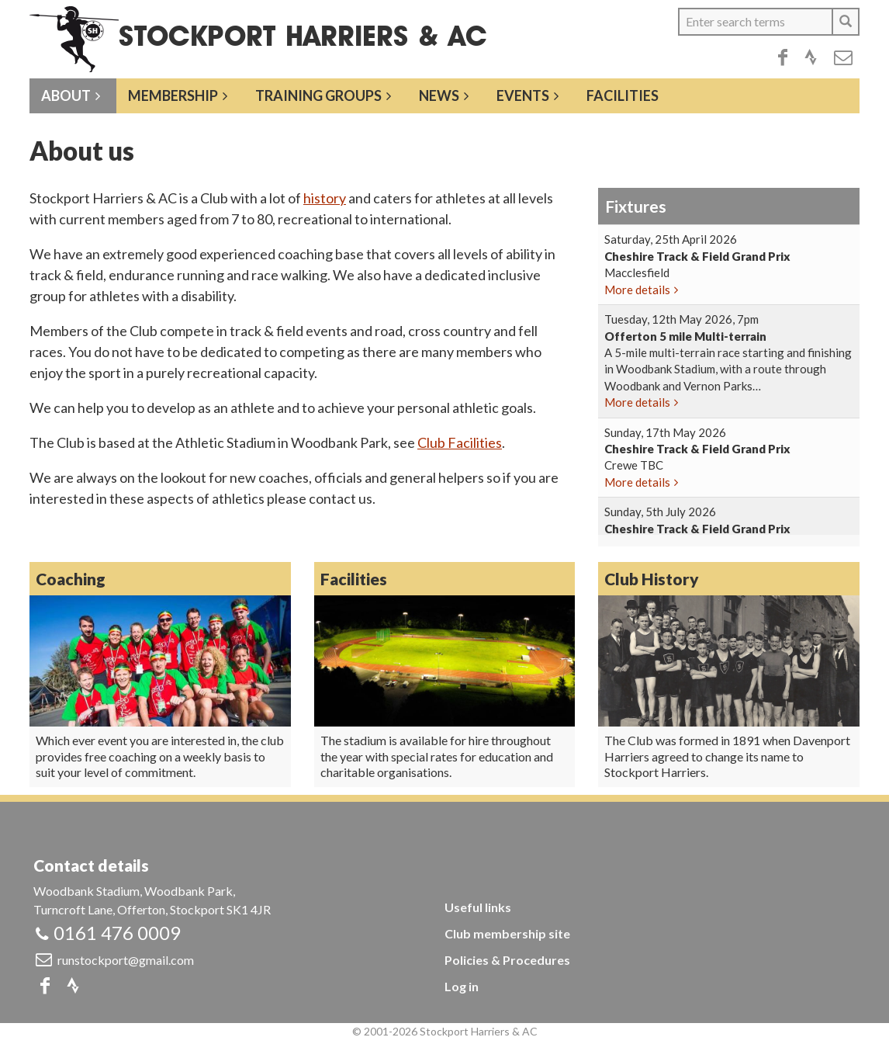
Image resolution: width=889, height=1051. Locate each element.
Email (843, 57)
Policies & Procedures (507, 959)
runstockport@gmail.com (125, 959)
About (66, 95)
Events (522, 95)
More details (637, 290)
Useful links (477, 907)
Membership (173, 95)
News (439, 95)
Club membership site (507, 933)
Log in (461, 986)
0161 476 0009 (117, 932)
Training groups (318, 95)
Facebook (782, 57)
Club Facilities (459, 442)
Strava (810, 57)
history (324, 197)
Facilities (622, 95)
